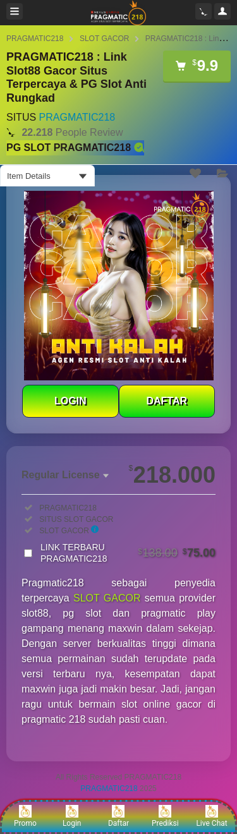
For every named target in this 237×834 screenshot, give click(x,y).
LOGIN (70, 401)
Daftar (118, 816)
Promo (25, 816)
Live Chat (211, 816)
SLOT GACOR (104, 38)
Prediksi (165, 816)
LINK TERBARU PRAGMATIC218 (128, 552)
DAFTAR (166, 401)
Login (72, 816)
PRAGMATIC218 (34, 38)
